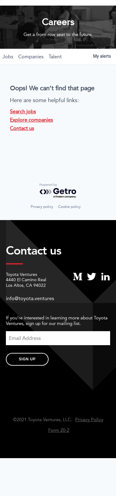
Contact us (22, 148)
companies (31, 76)
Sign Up (27, 379)
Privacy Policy (89, 439)
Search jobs (23, 131)
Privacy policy (42, 226)
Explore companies (31, 139)
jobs (7, 76)
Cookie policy (69, 226)
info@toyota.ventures (30, 318)
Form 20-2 (58, 449)
